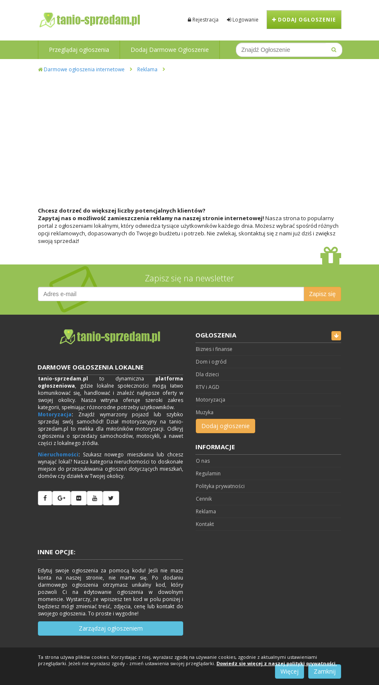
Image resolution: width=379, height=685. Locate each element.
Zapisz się (322, 294)
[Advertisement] (189, 137)
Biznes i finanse (214, 349)
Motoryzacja (55, 414)
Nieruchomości (58, 454)
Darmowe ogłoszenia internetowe (81, 69)
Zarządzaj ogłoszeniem (111, 628)
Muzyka (205, 412)
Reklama (147, 69)
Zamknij (325, 671)
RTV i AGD (207, 387)
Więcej (289, 671)
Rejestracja (203, 19)
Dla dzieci (207, 374)
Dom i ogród (211, 361)
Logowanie (243, 19)
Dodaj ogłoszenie (304, 19)
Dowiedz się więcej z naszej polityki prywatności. (276, 663)
